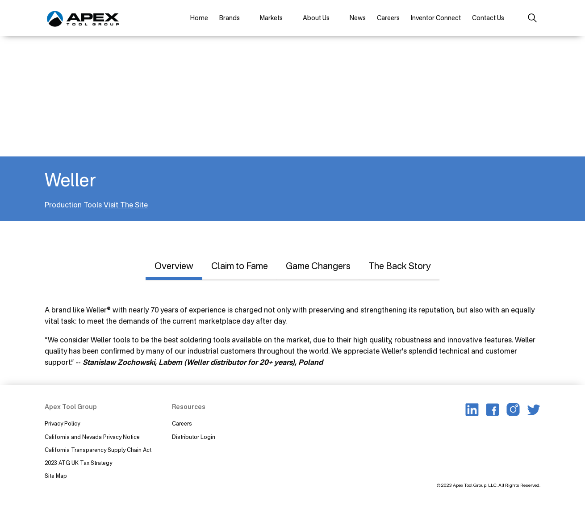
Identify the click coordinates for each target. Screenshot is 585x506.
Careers (388, 17)
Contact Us (488, 17)
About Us (316, 17)
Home (199, 17)
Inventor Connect (436, 17)
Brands (229, 17)
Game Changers (318, 265)
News (358, 17)
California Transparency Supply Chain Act (99, 450)
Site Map (56, 475)
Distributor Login (193, 437)
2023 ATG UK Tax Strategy (78, 463)
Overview (174, 265)
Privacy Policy (62, 423)
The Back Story (399, 265)
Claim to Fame (239, 265)
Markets (271, 17)
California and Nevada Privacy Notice (92, 437)
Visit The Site (126, 204)
